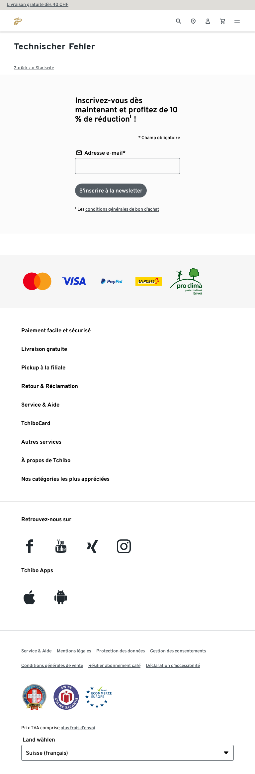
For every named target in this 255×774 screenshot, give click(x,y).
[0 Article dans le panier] (222, 20)
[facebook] (29, 549)
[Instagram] (124, 549)
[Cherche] (178, 20)
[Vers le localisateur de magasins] (193, 20)
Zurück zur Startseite (34, 67)
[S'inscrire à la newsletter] (111, 190)
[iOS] (29, 600)
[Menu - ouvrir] (237, 20)
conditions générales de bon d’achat (122, 209)
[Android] (60, 600)
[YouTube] (61, 549)
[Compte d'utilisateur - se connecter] (208, 20)
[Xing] (92, 549)
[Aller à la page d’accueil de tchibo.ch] (18, 20)
